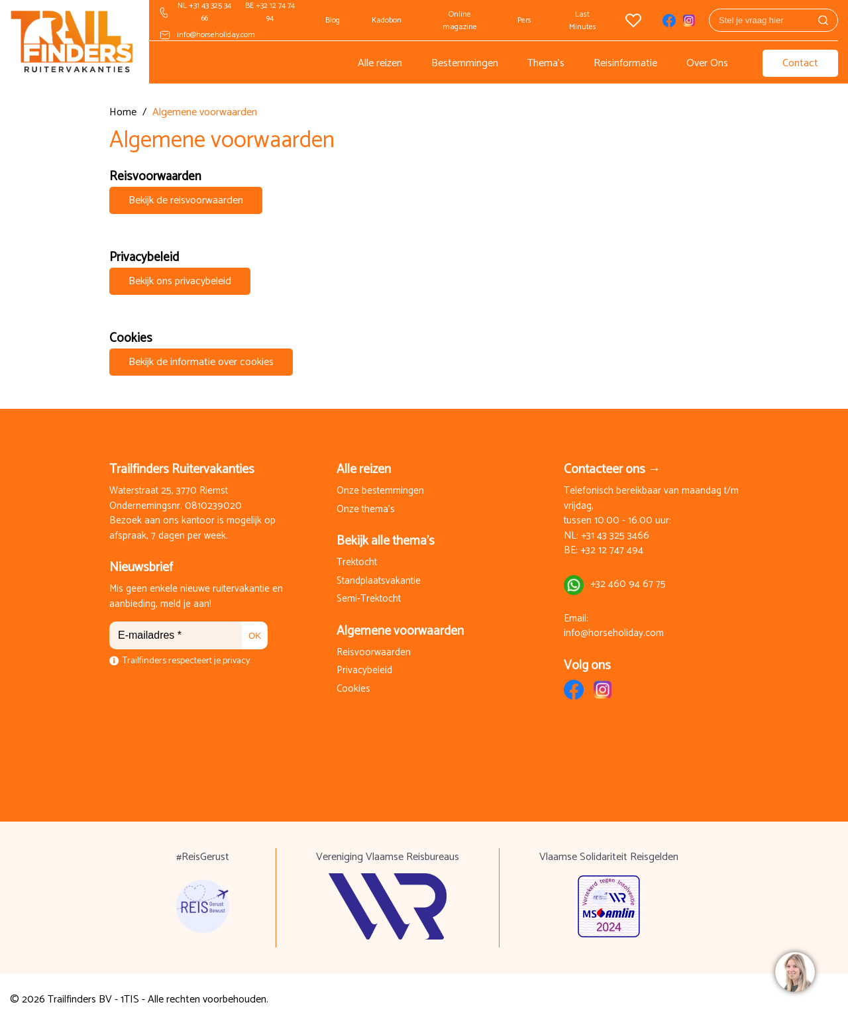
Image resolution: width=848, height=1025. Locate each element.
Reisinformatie (625, 63)
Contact (800, 63)
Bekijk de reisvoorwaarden (186, 200)
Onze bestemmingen (380, 491)
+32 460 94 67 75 (628, 584)
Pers (524, 20)
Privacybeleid (364, 670)
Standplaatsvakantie (379, 581)
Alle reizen (380, 63)
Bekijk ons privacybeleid (180, 281)
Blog (332, 20)
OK (254, 636)
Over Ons (707, 63)
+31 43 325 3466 (615, 536)
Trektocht (357, 562)
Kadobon (386, 20)
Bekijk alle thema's (386, 541)
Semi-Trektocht (369, 599)
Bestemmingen (464, 63)
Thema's (545, 63)
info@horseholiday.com (216, 34)
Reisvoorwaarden (374, 653)
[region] (794, 971)
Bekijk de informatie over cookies (201, 362)
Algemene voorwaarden (400, 631)
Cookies (353, 689)
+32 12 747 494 (611, 551)
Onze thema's (366, 509)
